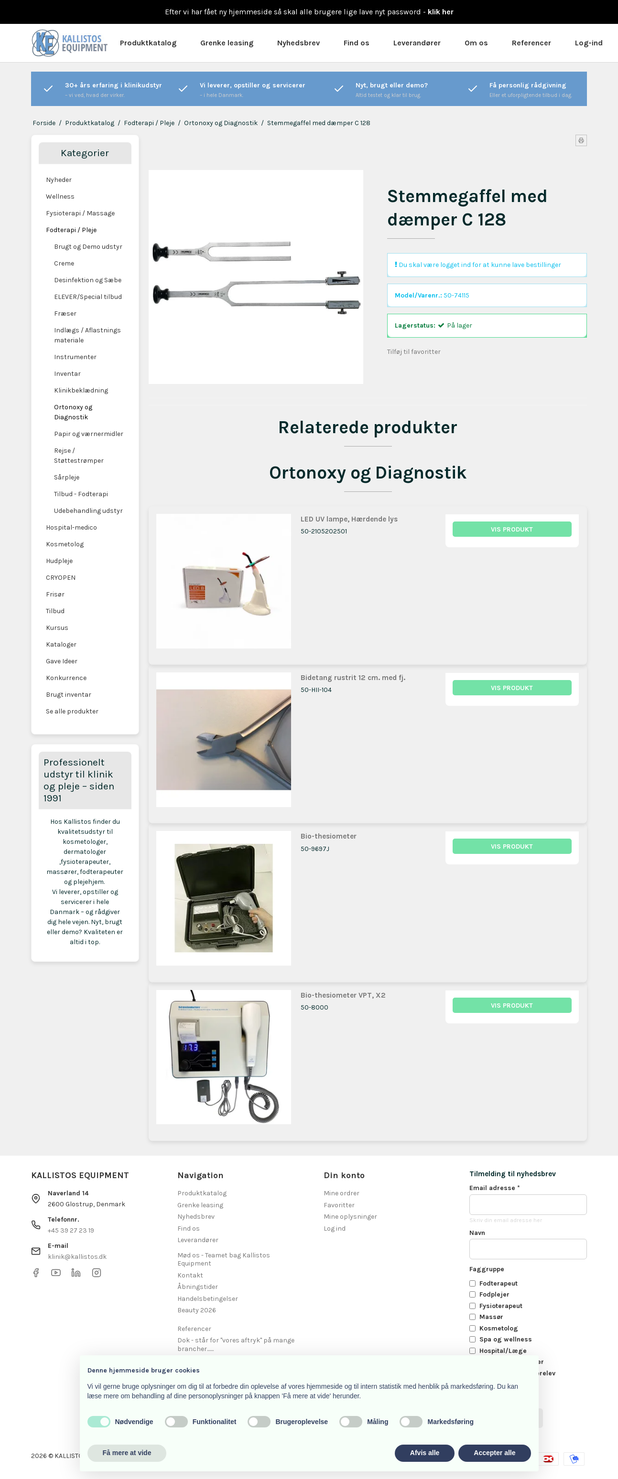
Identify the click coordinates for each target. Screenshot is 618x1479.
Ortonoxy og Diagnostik (73, 412)
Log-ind (589, 42)
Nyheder (59, 180)
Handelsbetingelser (207, 1299)
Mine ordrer (341, 1193)
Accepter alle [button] (494, 1453)
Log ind (335, 1228)
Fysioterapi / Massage (80, 213)
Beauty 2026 (196, 1310)
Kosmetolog (65, 544)
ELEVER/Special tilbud (88, 297)
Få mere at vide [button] (127, 1453)
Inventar (67, 374)
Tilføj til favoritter (414, 352)
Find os (356, 42)
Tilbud (55, 611)
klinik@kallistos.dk (77, 1257)
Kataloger (61, 644)
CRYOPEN (61, 578)
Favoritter (339, 1205)
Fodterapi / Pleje (71, 230)
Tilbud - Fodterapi (81, 494)
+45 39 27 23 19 (71, 1230)
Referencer (531, 42)
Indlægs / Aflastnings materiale (87, 335)
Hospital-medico (71, 527)
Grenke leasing (226, 42)
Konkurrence (66, 678)
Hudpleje (59, 561)
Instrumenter (75, 357)
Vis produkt (512, 529)
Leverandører (417, 42)
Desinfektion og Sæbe (87, 280)
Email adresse (494, 1188)
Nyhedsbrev (298, 42)
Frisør (55, 594)
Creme (64, 263)
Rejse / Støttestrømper (79, 456)
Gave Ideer (61, 661)
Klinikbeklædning (81, 390)
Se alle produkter (72, 711)
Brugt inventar (68, 695)
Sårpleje (66, 477)
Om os (476, 42)
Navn (477, 1233)
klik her (441, 11)
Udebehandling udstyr (88, 511)
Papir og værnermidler (88, 434)
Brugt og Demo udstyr (88, 247)
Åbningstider (197, 1287)
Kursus (57, 628)
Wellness (60, 196)
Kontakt (190, 1275)
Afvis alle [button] (424, 1453)
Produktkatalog (148, 42)
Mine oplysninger (350, 1217)
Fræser (65, 313)
